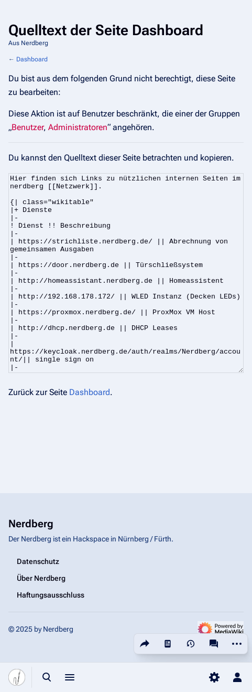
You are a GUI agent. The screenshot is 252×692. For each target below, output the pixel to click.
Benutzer (27, 127)
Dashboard (32, 59)
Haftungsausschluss (50, 595)
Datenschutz (38, 561)
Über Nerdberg (41, 578)
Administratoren (77, 127)
